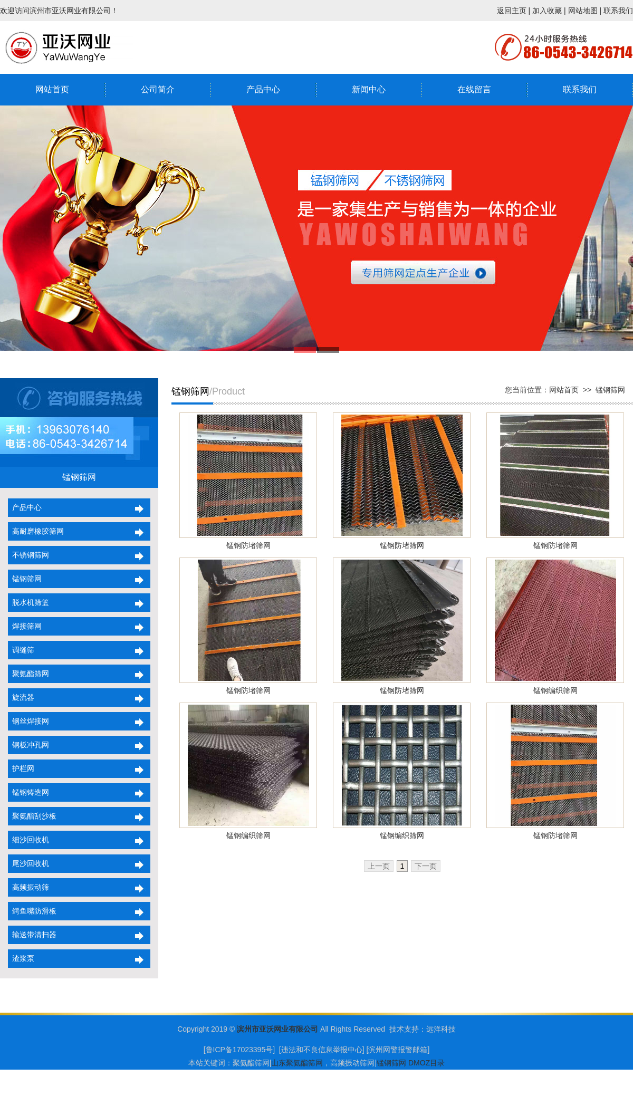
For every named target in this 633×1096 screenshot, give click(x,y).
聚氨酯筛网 (28, 673)
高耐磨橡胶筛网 (36, 531)
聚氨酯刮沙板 (32, 816)
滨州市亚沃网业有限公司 (277, 1029)
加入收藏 (547, 10)
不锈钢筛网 (28, 555)
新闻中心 (369, 89)
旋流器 (21, 697)
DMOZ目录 (426, 1063)
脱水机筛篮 (28, 602)
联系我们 (618, 10)
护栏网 (21, 768)
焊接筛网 (25, 626)
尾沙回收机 (28, 863)
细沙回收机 (28, 839)
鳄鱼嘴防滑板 (32, 911)
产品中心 (263, 89)
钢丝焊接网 (28, 721)
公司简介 (158, 89)
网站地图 (583, 10)
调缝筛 (21, 650)
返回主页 (511, 10)
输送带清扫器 (32, 934)
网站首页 (52, 89)
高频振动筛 (28, 887)
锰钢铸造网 (28, 792)
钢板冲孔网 (28, 745)
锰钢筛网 (25, 578)
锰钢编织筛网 (555, 690)
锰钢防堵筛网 (248, 545)
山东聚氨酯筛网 (297, 1063)
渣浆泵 (21, 958)
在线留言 (474, 89)
